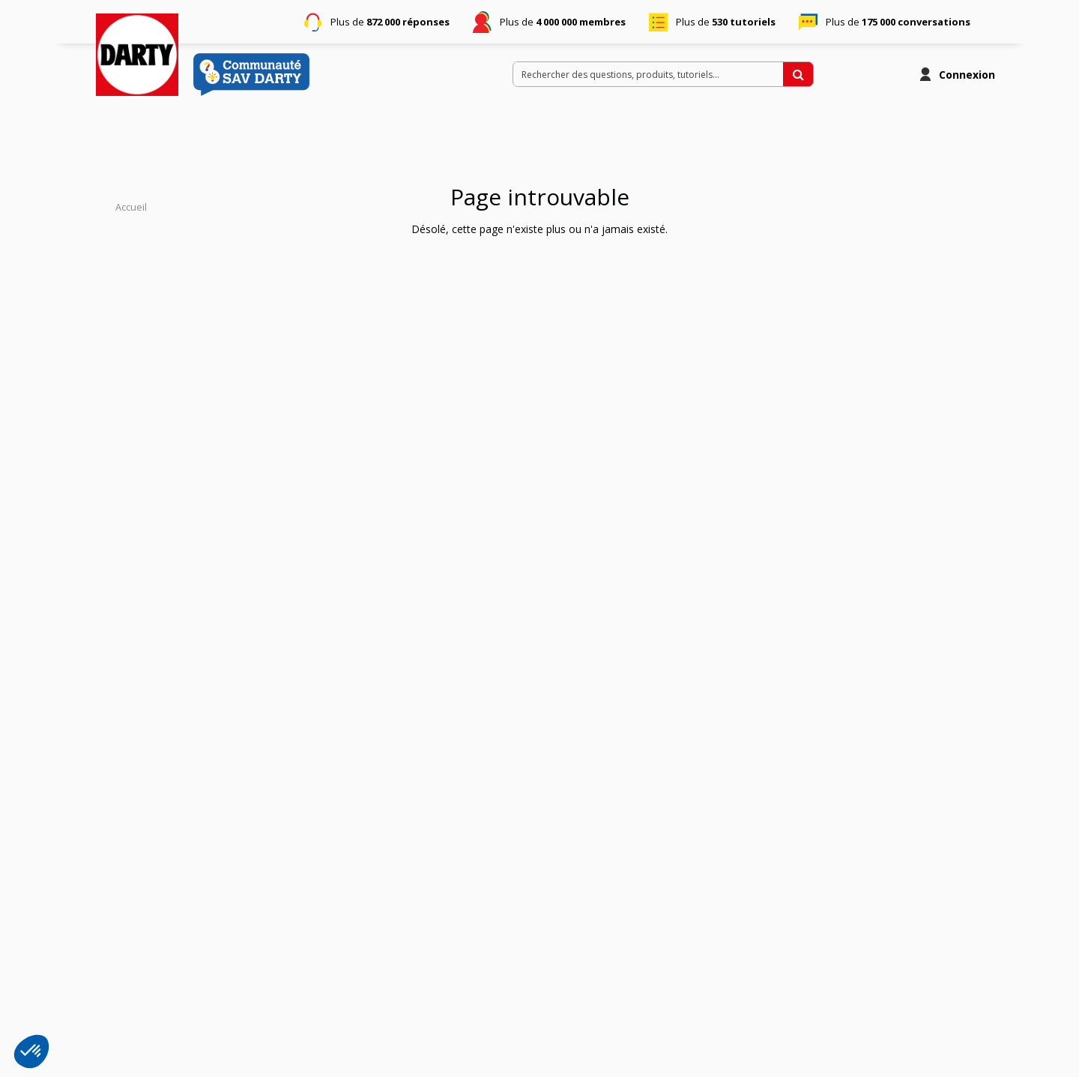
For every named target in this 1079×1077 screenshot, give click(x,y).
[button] (31, 1052)
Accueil (131, 207)
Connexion (967, 74)
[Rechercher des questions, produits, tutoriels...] (798, 74)
